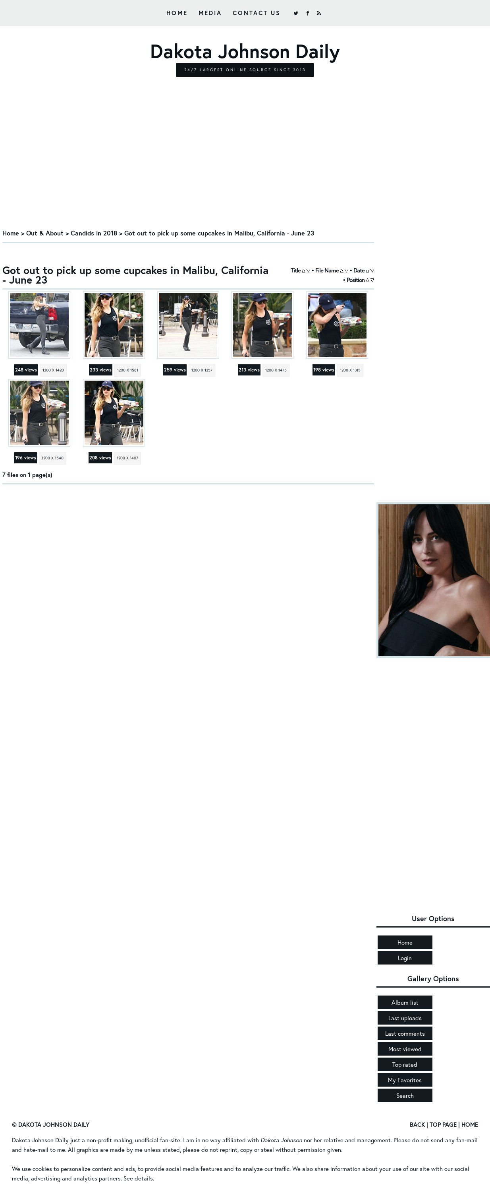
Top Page (443, 1124)
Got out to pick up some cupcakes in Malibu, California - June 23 (219, 233)
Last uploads (405, 1018)
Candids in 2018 (94, 233)
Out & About (45, 233)
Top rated (404, 1064)
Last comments (405, 1033)
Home (177, 13)
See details (138, 1178)
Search (405, 1095)
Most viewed (405, 1049)
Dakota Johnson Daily (40, 1140)
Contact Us (257, 13)
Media (210, 13)
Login (405, 958)
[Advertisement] (188, 164)
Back (417, 1124)
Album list (405, 1002)
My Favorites (405, 1080)
